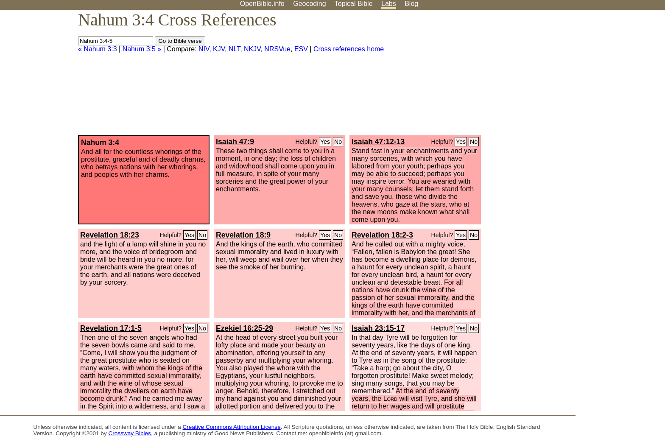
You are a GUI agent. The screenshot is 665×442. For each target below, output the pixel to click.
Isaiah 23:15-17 (378, 328)
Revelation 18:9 (243, 235)
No (338, 141)
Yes (325, 141)
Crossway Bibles (129, 433)
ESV (301, 49)
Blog (411, 3)
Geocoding (309, 3)
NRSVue (277, 49)
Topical (354, 3)
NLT (234, 49)
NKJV (252, 49)
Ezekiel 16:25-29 (244, 328)
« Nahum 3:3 (97, 49)
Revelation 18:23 (109, 235)
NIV (203, 49)
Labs (388, 3)
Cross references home (348, 49)
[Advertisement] (579, 76)
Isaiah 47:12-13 (378, 141)
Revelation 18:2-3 (382, 235)
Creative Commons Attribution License (232, 427)
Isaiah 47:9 (235, 141)
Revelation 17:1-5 (111, 328)
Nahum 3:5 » (142, 49)
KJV (219, 49)
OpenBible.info (262, 3)
